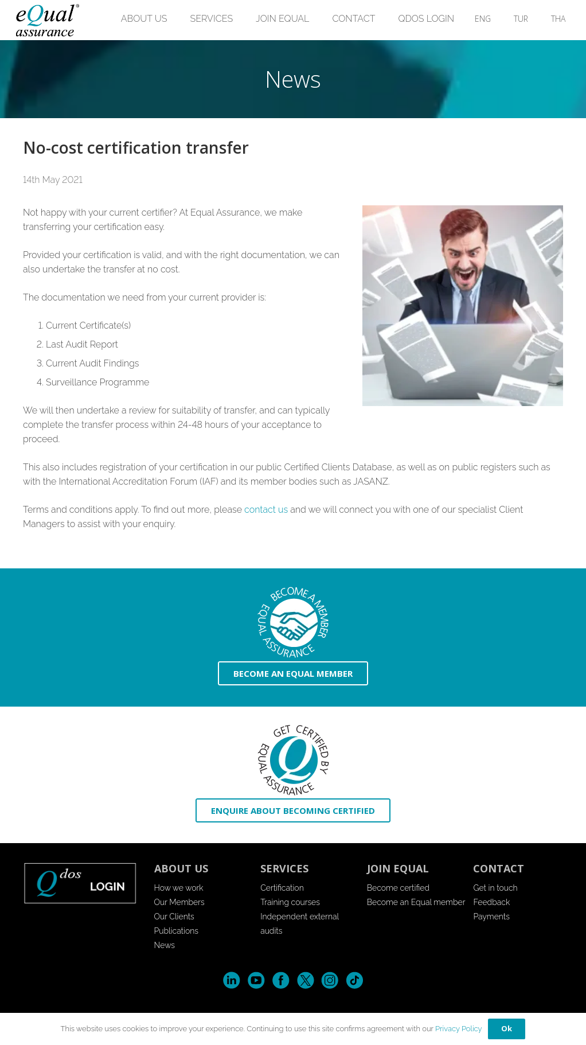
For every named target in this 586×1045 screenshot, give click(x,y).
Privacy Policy (458, 1028)
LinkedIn (231, 980)
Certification (282, 887)
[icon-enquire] (293, 760)
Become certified (398, 887)
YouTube (256, 980)
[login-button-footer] (80, 882)
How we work (179, 887)
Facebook (280, 980)
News (164, 945)
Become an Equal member (416, 902)
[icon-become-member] (293, 622)
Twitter (305, 980)
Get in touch (495, 887)
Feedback (491, 902)
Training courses (290, 902)
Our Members (179, 902)
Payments (491, 916)
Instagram (330, 980)
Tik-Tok (354, 980)
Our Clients (174, 916)
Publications (176, 930)
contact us (266, 509)
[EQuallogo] (47, 20)
